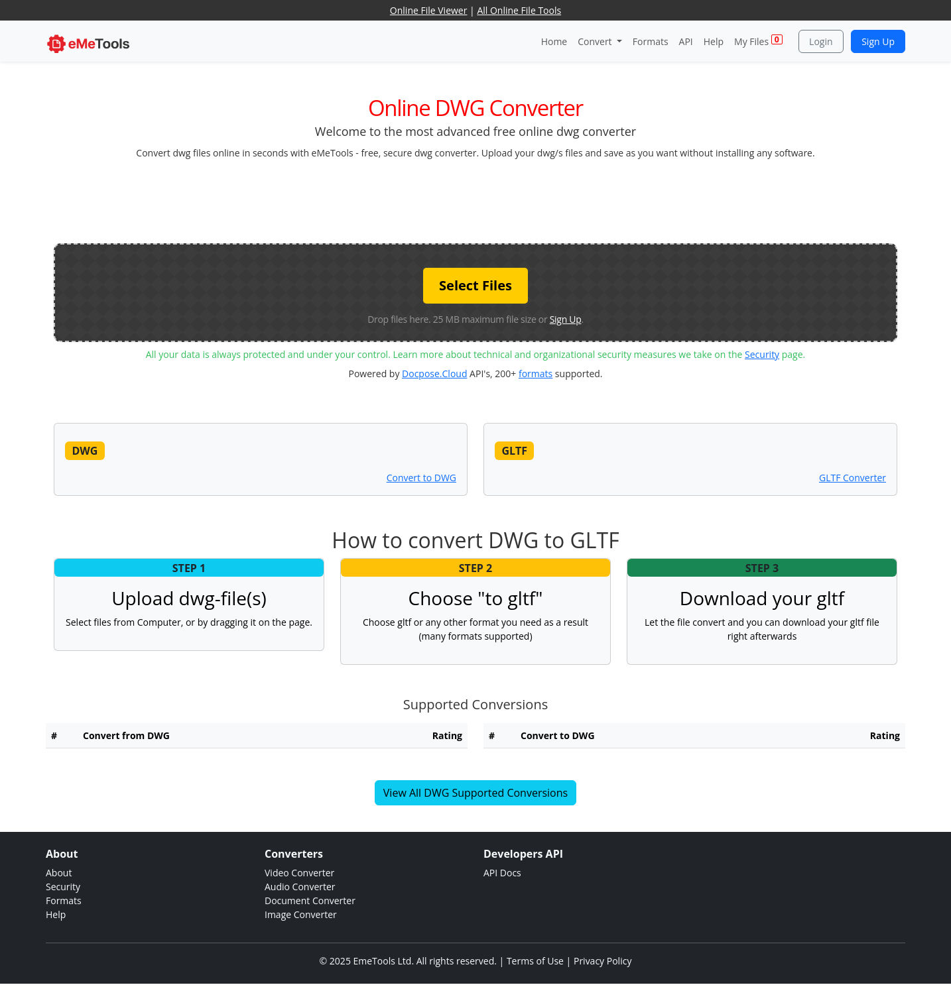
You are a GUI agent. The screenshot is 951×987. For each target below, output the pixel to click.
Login (820, 41)
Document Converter (310, 900)
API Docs (502, 872)
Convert (596, 41)
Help (714, 41)
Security (762, 354)
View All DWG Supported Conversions (475, 792)
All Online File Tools (519, 10)
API (686, 41)
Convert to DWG (421, 477)
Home (554, 41)
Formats (650, 41)
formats (535, 373)
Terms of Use (535, 961)
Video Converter (299, 872)
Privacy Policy (602, 961)
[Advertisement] (475, 200)
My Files (758, 41)
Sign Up (878, 41)
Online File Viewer (429, 10)
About (59, 872)
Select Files (475, 285)
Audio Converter (300, 886)
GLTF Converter (852, 477)
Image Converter (301, 914)
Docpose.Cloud (434, 373)
